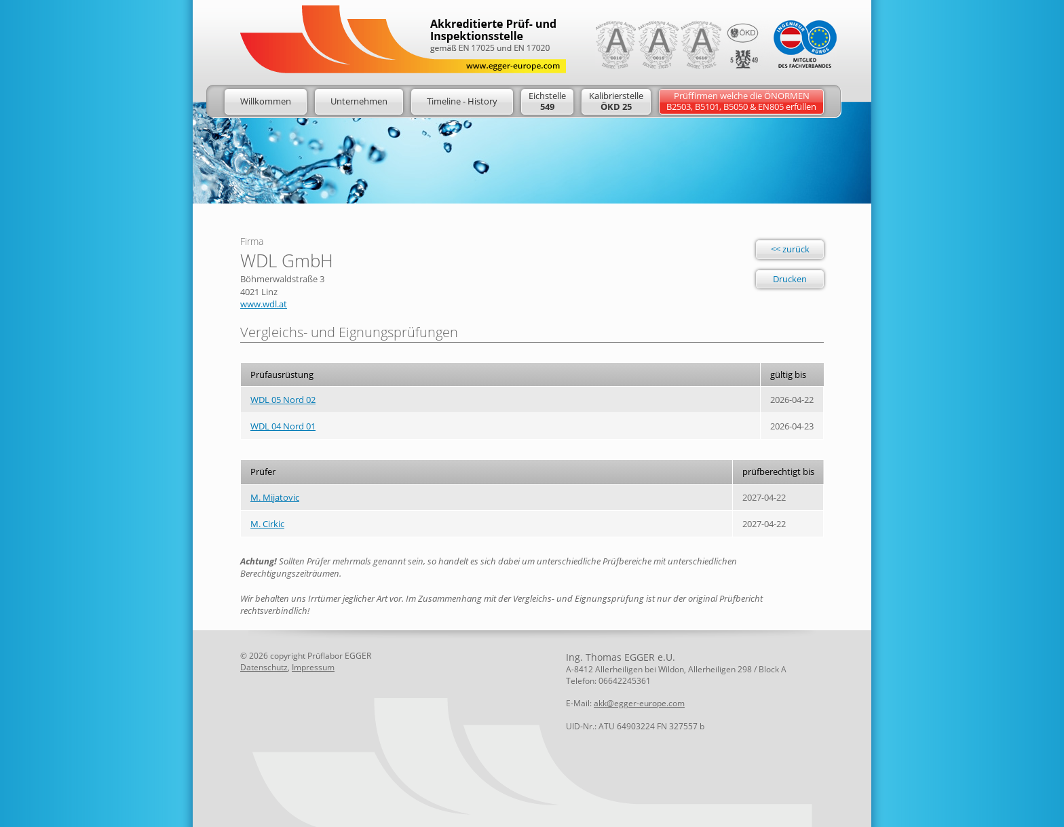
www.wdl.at (263, 304)
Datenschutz (264, 667)
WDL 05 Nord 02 (283, 399)
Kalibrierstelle (616, 101)
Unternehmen (358, 101)
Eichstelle (547, 101)
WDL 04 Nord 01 (283, 426)
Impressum (313, 667)
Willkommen (265, 101)
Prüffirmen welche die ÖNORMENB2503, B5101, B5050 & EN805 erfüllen (741, 101)
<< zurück (790, 249)
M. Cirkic (267, 524)
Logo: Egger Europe (403, 39)
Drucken (790, 279)
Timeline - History (462, 101)
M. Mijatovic (274, 497)
